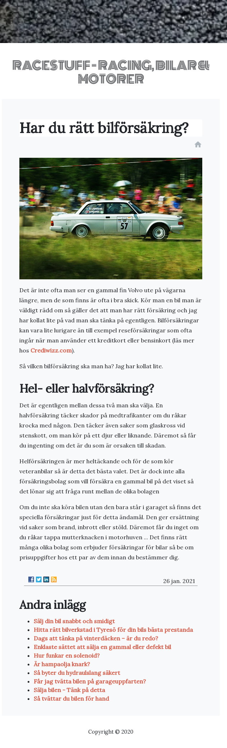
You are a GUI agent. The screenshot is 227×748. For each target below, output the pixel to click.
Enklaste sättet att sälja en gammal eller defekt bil (102, 646)
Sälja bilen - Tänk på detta (69, 689)
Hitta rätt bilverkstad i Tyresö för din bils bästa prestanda (113, 629)
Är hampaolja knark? (62, 664)
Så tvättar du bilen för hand (71, 698)
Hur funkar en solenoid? (67, 655)
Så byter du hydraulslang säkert (77, 672)
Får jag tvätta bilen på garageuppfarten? (90, 681)
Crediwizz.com (51, 350)
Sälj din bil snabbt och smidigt (74, 621)
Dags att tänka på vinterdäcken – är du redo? (96, 638)
